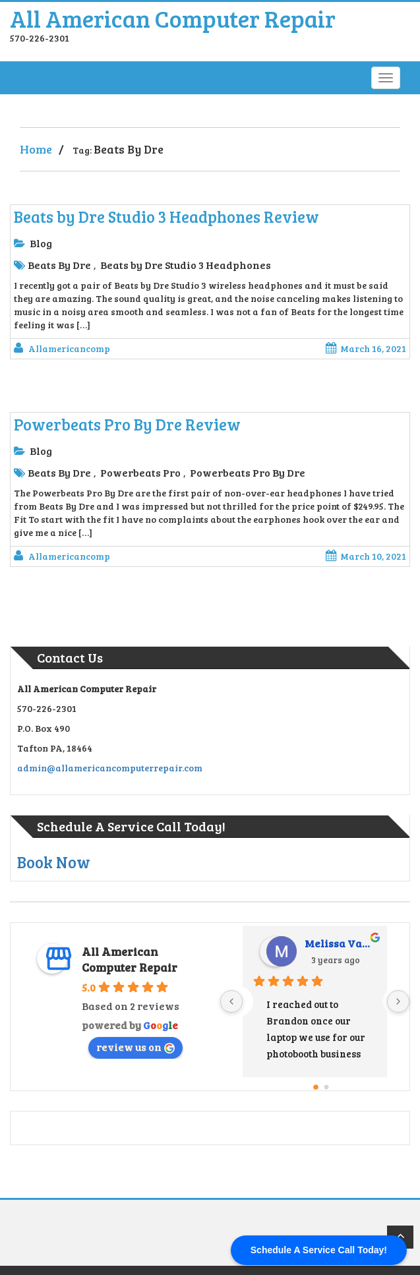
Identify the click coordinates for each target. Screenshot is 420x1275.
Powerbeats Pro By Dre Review (127, 424)
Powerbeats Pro (140, 472)
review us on (135, 1046)
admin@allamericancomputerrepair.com (109, 767)
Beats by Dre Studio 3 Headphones (185, 265)
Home (36, 149)
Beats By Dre (59, 265)
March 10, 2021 (366, 556)
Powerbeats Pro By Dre (247, 472)
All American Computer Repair (173, 18)
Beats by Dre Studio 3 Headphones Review (166, 216)
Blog (41, 243)
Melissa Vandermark (341, 943)
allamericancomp (69, 348)
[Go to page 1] (326, 1086)
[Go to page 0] (315, 1087)
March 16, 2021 (366, 348)
